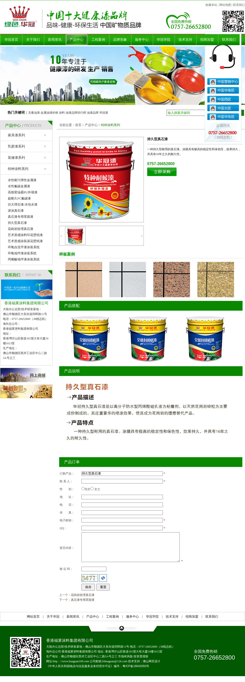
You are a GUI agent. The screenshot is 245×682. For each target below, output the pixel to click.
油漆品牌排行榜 (76, 112)
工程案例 (98, 39)
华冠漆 (103, 112)
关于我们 (33, 39)
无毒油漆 (34, 112)
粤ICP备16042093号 (135, 672)
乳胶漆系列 (16, 146)
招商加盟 (207, 39)
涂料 (62, 112)
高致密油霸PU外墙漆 (22, 192)
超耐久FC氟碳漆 (19, 198)
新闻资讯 (55, 39)
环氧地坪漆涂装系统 (22, 253)
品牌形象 (120, 39)
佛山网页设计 (151, 667)
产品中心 (76, 39)
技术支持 (185, 39)
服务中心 (142, 39)
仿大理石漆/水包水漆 (22, 204)
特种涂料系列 (18, 169)
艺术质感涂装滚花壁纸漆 (25, 241)
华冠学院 (163, 39)
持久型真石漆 (17, 223)
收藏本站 (211, 5)
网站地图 (225, 5)
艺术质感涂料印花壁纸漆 (25, 235)
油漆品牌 (93, 112)
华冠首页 (11, 39)
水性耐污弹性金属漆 (22, 180)
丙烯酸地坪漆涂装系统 (24, 259)
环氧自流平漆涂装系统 (24, 247)
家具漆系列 (16, 135)
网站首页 (33, 622)
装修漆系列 (16, 157)
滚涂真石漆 (16, 210)
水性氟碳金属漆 (19, 186)
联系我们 (239, 5)
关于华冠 (53, 622)
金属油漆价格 (49, 112)
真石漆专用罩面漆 (20, 216)
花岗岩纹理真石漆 (20, 229)
